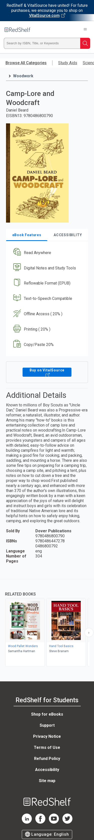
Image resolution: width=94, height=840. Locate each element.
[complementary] (47, 623)
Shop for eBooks (47, 714)
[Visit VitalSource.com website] (47, 10)
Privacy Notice (47, 736)
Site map (47, 780)
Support (47, 725)
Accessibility (47, 769)
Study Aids (67, 62)
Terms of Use (47, 747)
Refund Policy (47, 758)
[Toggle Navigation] (85, 29)
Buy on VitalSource (47, 372)
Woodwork (23, 76)
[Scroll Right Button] (88, 632)
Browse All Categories (26, 62)
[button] (46, 252)
